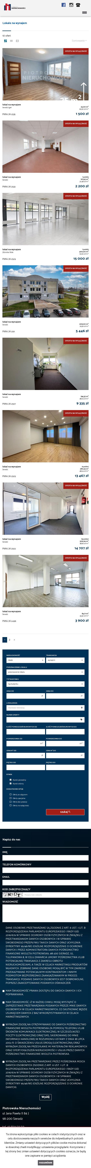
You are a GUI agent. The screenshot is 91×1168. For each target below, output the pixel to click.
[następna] (14, 640)
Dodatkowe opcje (14, 789)
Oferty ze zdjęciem (18, 794)
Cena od (10, 691)
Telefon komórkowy (16, 865)
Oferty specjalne (17, 798)
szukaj (65, 812)
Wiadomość (10, 902)
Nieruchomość (13, 655)
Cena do (50, 691)
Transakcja (51, 655)
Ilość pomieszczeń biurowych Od (21, 727)
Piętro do (50, 762)
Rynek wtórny (17, 783)
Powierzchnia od (14, 739)
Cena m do (51, 751)
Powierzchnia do (54, 739)
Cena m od (11, 751)
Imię (4, 852)
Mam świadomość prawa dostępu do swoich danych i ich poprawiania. (43, 993)
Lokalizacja (11, 703)
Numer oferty (12, 715)
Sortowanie (79, 41)
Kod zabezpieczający (16, 889)
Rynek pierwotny (18, 780)
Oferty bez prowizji (18, 802)
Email (6, 877)
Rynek (9, 774)
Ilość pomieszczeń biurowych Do (61, 727)
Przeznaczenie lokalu (16, 667)
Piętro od (11, 762)
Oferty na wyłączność (19, 805)
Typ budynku (12, 679)
